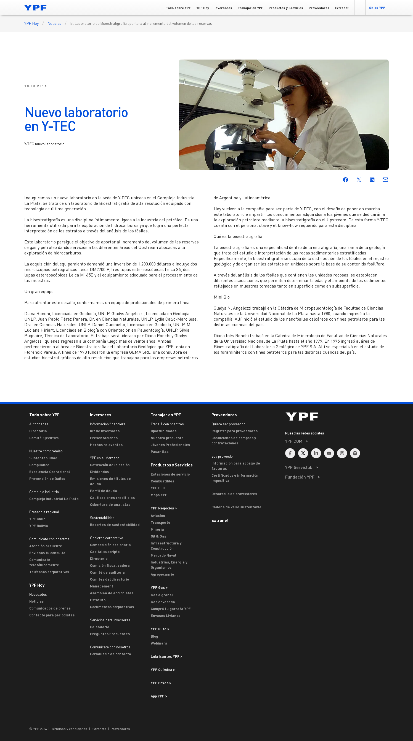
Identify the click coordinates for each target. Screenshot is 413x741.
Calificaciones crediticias (112, 497)
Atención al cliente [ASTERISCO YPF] (45, 546)
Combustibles (162, 481)
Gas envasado (163, 602)
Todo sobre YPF (44, 414)
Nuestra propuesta (167, 438)
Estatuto (97, 600)
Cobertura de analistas (110, 504)
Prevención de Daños (47, 478)
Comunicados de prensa (50, 608)
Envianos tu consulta (47, 553)
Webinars (159, 643)
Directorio (38, 431)
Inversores (100, 414)
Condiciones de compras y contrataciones (233, 440)
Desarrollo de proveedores (234, 494)
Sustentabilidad (43, 458)
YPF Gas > (159, 587)
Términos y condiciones (69, 729)
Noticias (54, 23)
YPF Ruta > (160, 629)
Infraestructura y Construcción (166, 546)
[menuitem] (337, 448)
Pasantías (159, 451)
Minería (157, 529)
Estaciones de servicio (170, 474)
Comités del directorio (109, 579)
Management (101, 586)
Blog (154, 636)
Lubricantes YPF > (166, 656)
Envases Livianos (165, 615)
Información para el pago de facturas (235, 466)
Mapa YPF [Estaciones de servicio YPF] (159, 495)
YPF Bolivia (38, 525)
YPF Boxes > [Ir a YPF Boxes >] (161, 683)
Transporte (160, 522)
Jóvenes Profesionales (170, 444)
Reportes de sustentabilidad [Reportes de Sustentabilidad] (115, 524)
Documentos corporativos (112, 607)
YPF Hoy (31, 23)
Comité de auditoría (107, 572)
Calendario (99, 627)
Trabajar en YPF (166, 414)
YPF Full (158, 488)
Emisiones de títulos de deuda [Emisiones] (110, 481)
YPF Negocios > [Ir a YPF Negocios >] (164, 508)
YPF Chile (37, 519)
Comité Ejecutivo (44, 438)
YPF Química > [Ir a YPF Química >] (163, 669)
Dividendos (99, 471)
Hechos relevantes (106, 444)
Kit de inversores (105, 431)
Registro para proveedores (234, 431)
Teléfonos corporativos (49, 572)
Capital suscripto (105, 551)
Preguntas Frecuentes (110, 634)
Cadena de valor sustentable (236, 507)
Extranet (220, 520)
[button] (359, 7)
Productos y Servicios (172, 464)
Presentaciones (104, 438)
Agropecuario (162, 574)
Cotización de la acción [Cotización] (110, 465)
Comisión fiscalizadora (110, 565)
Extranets (99, 729)
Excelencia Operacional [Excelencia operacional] (49, 471)
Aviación (158, 515)
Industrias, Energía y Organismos (169, 565)
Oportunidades (163, 431)
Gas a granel (162, 595)
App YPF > (159, 696)
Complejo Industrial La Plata (54, 498)
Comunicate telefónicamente (44, 562)
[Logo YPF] (35, 7)
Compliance (39, 465)
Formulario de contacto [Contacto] (110, 654)
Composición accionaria (110, 545)
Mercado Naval (163, 555)
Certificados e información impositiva (234, 478)
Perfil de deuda (103, 490)
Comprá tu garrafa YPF (171, 608)
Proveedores (224, 414)
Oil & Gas (158, 536)
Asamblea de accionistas (111, 593)
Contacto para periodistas (52, 615)
